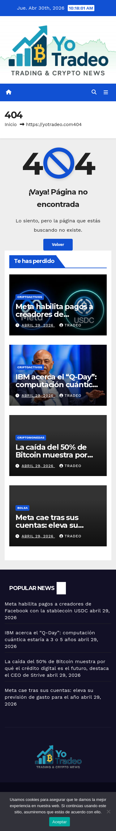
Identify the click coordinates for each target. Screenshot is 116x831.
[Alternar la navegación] (106, 93)
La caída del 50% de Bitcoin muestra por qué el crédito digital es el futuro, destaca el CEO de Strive (57, 668)
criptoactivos (29, 297)
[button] (94, 92)
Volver (58, 244)
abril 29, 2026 (38, 325)
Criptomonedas (30, 437)
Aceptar (59, 822)
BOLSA (22, 508)
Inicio (11, 124)
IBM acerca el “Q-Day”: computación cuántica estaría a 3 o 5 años (56, 384)
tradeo (70, 325)
